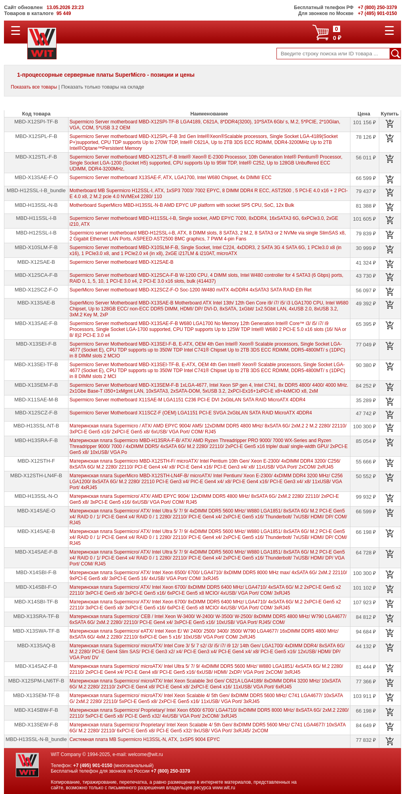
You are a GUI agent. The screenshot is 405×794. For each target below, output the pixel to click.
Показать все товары (34, 87)
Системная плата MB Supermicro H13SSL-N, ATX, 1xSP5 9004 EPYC (145, 739)
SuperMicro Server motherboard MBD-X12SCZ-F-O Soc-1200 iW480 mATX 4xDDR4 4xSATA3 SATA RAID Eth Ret (191, 290)
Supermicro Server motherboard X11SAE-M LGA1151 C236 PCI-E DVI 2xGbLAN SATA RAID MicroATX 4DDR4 (187, 400)
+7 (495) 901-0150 (92, 765)
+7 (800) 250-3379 (170, 771)
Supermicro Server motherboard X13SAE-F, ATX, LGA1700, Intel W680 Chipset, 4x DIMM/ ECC (171, 177)
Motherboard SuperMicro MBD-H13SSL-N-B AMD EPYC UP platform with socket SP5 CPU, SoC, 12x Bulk (182, 205)
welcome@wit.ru (145, 754)
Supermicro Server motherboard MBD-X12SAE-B (122, 262)
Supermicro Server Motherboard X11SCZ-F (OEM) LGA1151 (191, 413)
